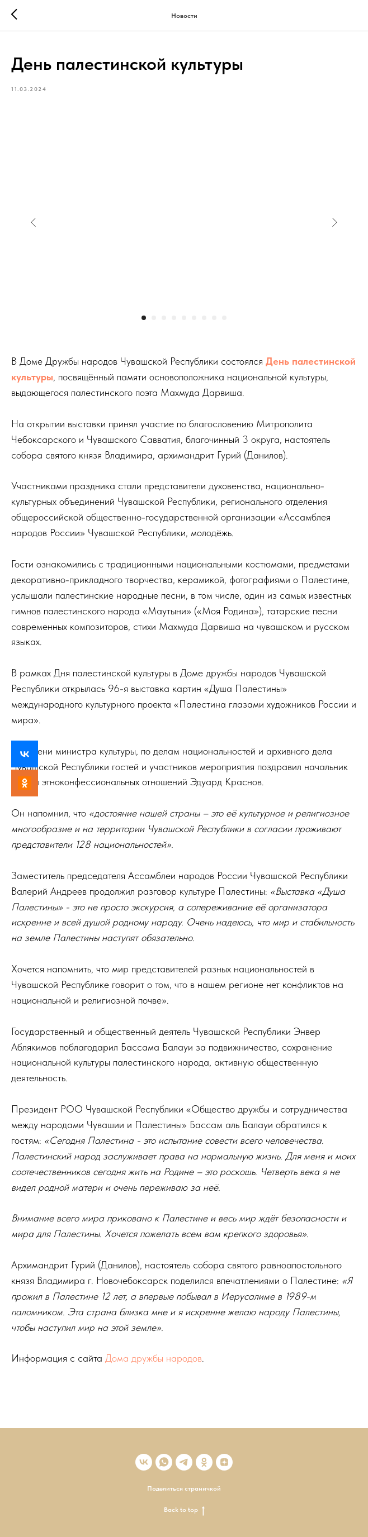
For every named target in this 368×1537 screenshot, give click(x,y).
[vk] (143, 1462)
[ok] (204, 1462)
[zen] (224, 1462)
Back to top (184, 1510)
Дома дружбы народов (153, 1358)
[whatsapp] (163, 1462)
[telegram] (184, 1462)
